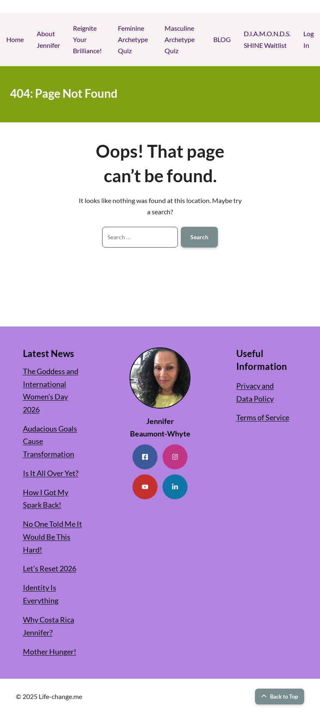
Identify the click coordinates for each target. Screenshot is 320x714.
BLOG (222, 39)
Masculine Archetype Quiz (180, 39)
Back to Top (279, 696)
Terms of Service (262, 417)
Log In (308, 39)
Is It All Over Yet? (50, 473)
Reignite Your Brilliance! (87, 39)
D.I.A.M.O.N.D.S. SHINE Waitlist (267, 39)
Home (15, 39)
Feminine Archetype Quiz (133, 39)
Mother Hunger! (49, 651)
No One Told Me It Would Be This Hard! (52, 536)
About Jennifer (48, 39)
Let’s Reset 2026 (49, 568)
